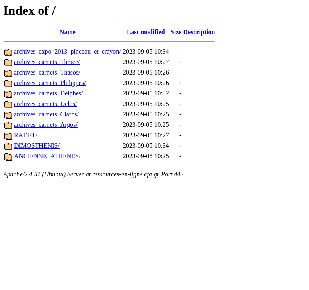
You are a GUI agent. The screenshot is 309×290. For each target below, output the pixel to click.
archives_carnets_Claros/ (46, 114)
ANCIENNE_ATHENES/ (47, 156)
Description (199, 32)
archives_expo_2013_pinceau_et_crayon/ (67, 51)
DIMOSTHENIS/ (37, 145)
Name (68, 32)
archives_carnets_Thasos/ (47, 72)
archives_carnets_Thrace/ (47, 61)
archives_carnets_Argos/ (46, 124)
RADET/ (25, 135)
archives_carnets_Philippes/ (50, 82)
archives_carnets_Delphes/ (48, 93)
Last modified (146, 32)
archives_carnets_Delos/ (45, 103)
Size (176, 32)
